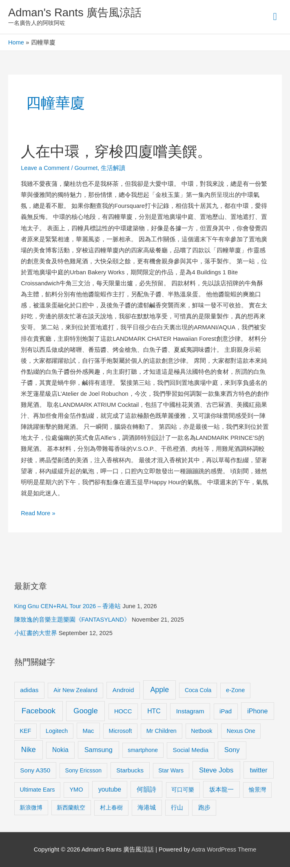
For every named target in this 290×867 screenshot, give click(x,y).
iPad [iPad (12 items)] (225, 711)
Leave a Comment (45, 168)
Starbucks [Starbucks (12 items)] (130, 770)
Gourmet (86, 168)
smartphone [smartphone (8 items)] (143, 750)
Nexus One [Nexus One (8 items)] (241, 731)
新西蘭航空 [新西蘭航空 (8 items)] (71, 807)
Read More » (38, 513)
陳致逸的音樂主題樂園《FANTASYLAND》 (72, 619)
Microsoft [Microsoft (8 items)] (120, 731)
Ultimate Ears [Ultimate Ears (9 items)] (37, 789)
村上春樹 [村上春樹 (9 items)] (111, 807)
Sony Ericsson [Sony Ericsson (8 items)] (83, 770)
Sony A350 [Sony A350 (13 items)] (35, 770)
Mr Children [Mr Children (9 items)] (161, 731)
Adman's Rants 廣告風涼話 (75, 12)
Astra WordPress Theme (223, 849)
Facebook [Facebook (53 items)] (38, 710)
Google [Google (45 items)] (85, 710)
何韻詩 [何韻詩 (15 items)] (146, 789)
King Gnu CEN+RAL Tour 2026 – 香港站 (67, 606)
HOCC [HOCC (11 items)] (123, 711)
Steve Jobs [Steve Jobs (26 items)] (216, 770)
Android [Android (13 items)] (123, 689)
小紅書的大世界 (35, 633)
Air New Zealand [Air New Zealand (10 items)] (75, 690)
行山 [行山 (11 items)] (177, 807)
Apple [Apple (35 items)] (159, 690)
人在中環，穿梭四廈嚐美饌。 (116, 151)
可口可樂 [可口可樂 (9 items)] (182, 789)
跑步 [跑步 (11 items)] (204, 807)
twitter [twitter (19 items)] (258, 770)
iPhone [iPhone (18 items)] (257, 711)
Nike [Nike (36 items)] (28, 750)
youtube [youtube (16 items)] (109, 789)
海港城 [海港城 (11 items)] (146, 807)
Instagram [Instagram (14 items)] (190, 711)
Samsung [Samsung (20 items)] (98, 749)
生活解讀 (113, 168)
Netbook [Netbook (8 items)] (201, 731)
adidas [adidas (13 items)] (29, 689)
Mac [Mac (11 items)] (88, 731)
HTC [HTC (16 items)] (153, 711)
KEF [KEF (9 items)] (25, 731)
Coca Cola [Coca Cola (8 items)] (198, 690)
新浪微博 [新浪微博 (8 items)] (31, 807)
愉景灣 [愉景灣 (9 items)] (257, 789)
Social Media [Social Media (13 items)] (190, 749)
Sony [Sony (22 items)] (232, 750)
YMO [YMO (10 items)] (76, 789)
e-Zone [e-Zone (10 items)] (235, 690)
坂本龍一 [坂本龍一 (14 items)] (221, 789)
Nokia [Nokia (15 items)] (60, 749)
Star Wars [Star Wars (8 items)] (171, 770)
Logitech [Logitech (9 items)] (57, 731)
